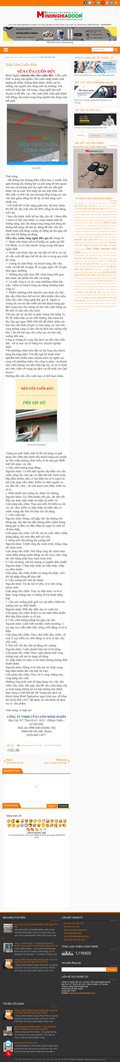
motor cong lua (105, 281)
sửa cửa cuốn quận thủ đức (97, 298)
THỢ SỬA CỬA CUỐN (72, 933)
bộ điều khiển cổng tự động (92, 272)
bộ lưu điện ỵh (98, 269)
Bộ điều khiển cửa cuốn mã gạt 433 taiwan (99, 214)
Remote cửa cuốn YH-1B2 (107, 240)
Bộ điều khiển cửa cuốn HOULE (95, 211)
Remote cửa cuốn (71, 927)
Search (116, 50)
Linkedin (98, 3)
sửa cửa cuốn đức (36, 745)
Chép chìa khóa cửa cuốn (103, 217)
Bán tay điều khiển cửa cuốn (103, 203)
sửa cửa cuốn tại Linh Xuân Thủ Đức (98, 300)
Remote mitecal (79, 249)
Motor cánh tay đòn (96, 223)
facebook (85, 3)
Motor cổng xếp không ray (102, 226)
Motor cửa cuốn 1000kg (92, 228)
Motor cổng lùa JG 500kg (83, 226)
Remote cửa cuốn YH (85, 239)
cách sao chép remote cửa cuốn (96, 278)
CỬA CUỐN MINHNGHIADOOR (76, 936)
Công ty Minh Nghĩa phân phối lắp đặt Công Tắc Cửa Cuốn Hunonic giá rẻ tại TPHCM (36, 960)
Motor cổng (110, 222)
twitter (90, 3)
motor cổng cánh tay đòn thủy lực (104, 283)
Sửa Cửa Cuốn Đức (21, 64)
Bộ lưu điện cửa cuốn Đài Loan (91, 209)
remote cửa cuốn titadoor (83, 295)
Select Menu (6, 50)
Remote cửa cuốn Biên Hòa (95, 234)
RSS (116, 3)
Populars (81, 135)
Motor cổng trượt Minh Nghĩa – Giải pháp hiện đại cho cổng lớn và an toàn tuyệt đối (35, 1028)
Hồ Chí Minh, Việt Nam (53, 745)
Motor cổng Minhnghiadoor (75, 930)
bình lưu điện (82, 267)
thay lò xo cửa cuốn (107, 303)
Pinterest (103, 3)
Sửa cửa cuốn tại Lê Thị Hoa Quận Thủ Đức (101, 255)
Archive (110, 136)
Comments (95, 136)
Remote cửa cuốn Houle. (107, 237)
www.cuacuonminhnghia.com (82, 993)
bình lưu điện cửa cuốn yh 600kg (99, 267)
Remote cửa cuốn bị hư (82, 242)
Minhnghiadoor (99, 1059)
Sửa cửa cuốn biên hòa (74, 923)
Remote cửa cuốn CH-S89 (89, 237)
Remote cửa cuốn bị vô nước (99, 242)
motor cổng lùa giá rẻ (81, 286)
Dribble (107, 3)
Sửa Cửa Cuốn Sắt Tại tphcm (92, 252)
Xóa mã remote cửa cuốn (25, 1043)
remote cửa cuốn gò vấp (88, 292)
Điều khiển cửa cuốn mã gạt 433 (103, 306)
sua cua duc (24, 745)
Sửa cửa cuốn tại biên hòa (85, 258)
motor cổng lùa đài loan (98, 286)
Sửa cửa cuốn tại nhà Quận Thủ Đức (96, 261)
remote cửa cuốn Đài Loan (101, 295)
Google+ (94, 3)
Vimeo (111, 3)
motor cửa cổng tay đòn (96, 289)
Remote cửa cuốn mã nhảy (90, 147)
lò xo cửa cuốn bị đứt (90, 281)
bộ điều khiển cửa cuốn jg (96, 275)
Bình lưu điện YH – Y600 (83, 203)
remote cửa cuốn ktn (108, 292)
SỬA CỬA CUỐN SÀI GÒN (74, 940)
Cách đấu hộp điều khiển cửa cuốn (104, 220)
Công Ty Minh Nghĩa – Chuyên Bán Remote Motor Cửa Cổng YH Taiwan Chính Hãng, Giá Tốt (36, 944)
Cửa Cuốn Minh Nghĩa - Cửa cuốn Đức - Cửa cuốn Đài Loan (38, 1059)
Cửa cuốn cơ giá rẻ (81, 223)
